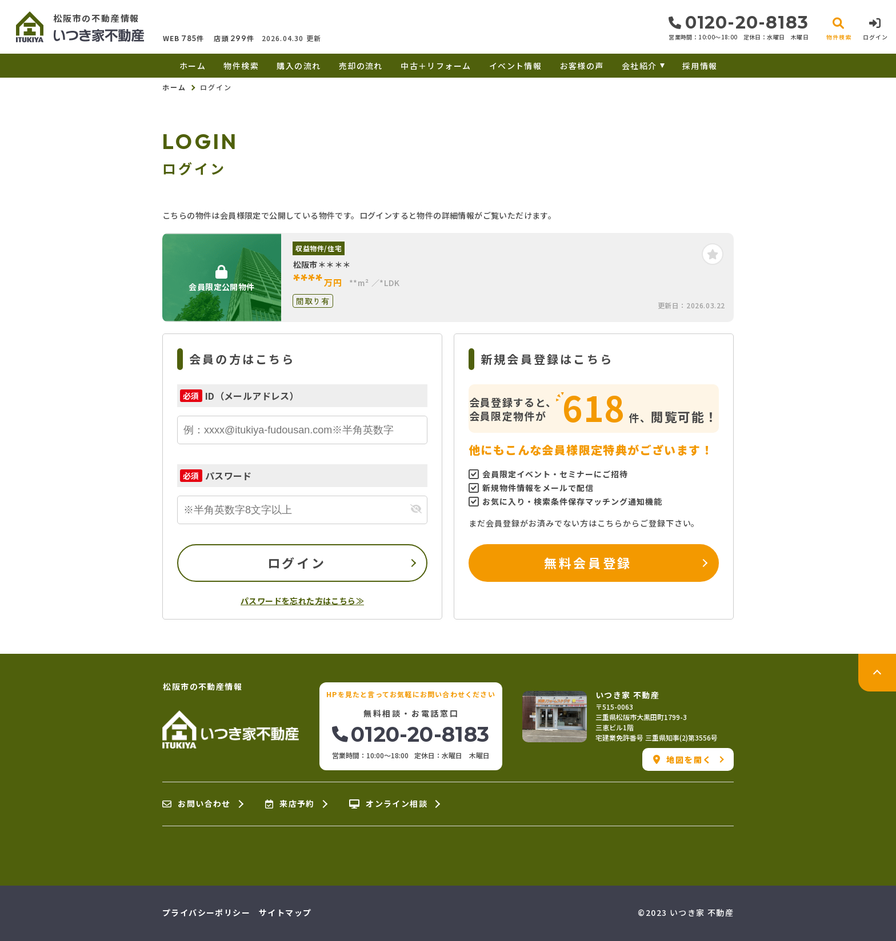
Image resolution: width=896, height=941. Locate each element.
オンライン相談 (388, 804)
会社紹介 (639, 65)
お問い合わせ (196, 804)
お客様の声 (582, 65)
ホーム (192, 65)
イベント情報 (515, 65)
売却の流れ (361, 65)
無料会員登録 (587, 562)
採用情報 (700, 65)
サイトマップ (285, 912)
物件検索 (241, 65)
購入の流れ (299, 65)
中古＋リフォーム (436, 65)
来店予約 (290, 804)
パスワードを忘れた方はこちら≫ (302, 600)
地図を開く (682, 759)
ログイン (296, 562)
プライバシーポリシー (206, 912)
